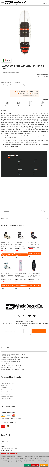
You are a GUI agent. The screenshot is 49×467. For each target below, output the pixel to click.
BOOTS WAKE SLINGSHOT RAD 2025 (34, 243)
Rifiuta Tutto (35, 465)
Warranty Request (6, 398)
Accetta (28, 465)
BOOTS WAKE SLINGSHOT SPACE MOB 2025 (6, 244)
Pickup (7, 104)
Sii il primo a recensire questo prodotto (10, 72)
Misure (30, 104)
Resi (42, 104)
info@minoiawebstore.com (9, 359)
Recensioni (4, 218)
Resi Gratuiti (4, 392)
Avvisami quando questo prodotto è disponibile (15, 85)
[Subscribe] (39, 331)
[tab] (24, 110)
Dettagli (3, 110)
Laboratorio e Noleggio (7, 396)
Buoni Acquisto (5, 394)
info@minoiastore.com (7, 361)
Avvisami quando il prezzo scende (11, 82)
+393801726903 (5, 357)
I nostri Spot (4, 441)
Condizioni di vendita (7, 390)
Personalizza (44, 465)
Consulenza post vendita (8, 383)
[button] (44, 32)
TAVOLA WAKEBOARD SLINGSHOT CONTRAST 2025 (21, 275)
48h (18, 104)
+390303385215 (5, 354)
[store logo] (16, 3)
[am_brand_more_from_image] (7, 241)
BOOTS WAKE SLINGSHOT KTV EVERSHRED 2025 (20, 244)
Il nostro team (5, 444)
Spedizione (4, 387)
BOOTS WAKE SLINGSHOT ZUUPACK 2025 (7, 275)
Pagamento (4, 385)
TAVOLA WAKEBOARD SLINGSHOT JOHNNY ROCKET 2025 (34, 275)
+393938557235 (5, 356)
